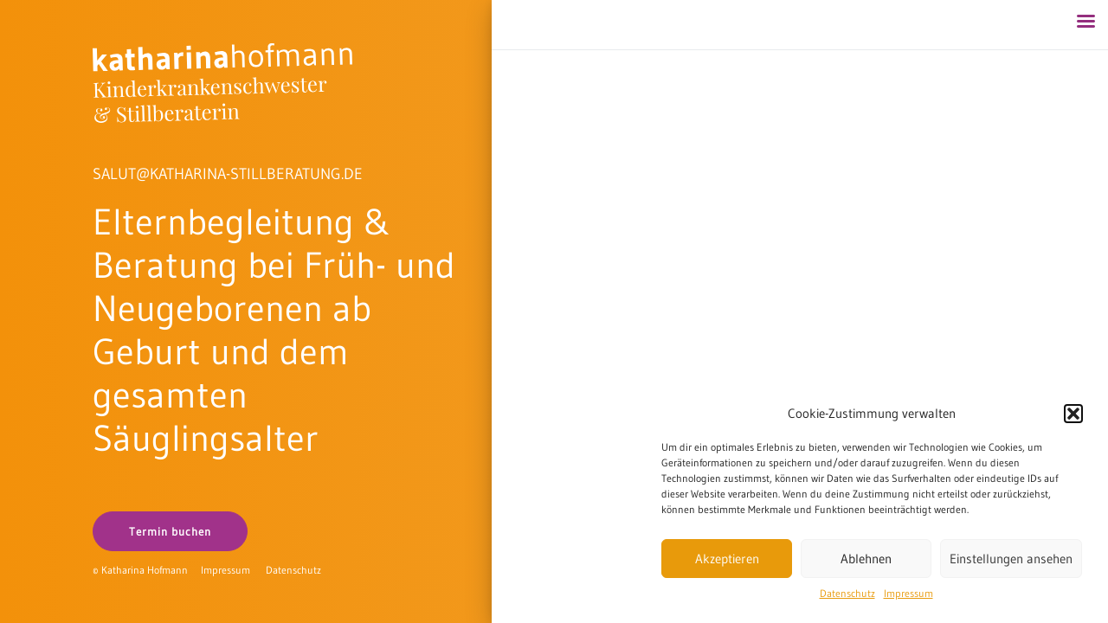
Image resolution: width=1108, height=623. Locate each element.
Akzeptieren (727, 558)
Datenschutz (847, 593)
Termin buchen (170, 531)
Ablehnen (866, 558)
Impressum (908, 593)
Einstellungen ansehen (1011, 558)
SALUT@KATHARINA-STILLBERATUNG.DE (228, 173)
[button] (1073, 413)
